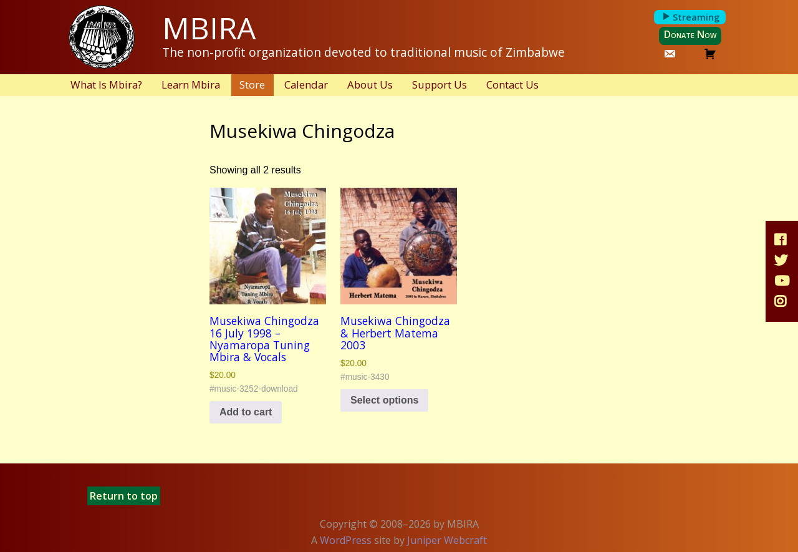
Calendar (306, 84)
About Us (370, 84)
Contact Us (512, 84)
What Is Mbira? (106, 84)
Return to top (124, 496)
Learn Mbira (190, 84)
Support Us (439, 84)
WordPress (346, 540)
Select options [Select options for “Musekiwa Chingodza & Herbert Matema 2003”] (384, 400)
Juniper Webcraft (447, 540)
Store (252, 84)
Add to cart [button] (245, 412)
